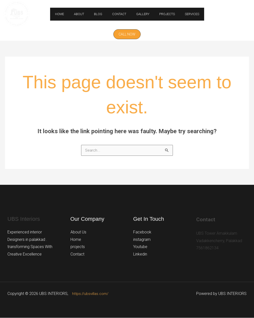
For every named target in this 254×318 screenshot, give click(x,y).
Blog (101, 14)
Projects (160, 14)
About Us (78, 232)
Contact (119, 14)
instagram (142, 239)
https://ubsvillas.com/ (90, 293)
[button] (127, 34)
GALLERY (139, 14)
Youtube (140, 247)
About (86, 14)
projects (77, 247)
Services (181, 14)
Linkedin (140, 254)
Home (69, 14)
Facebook (142, 232)
